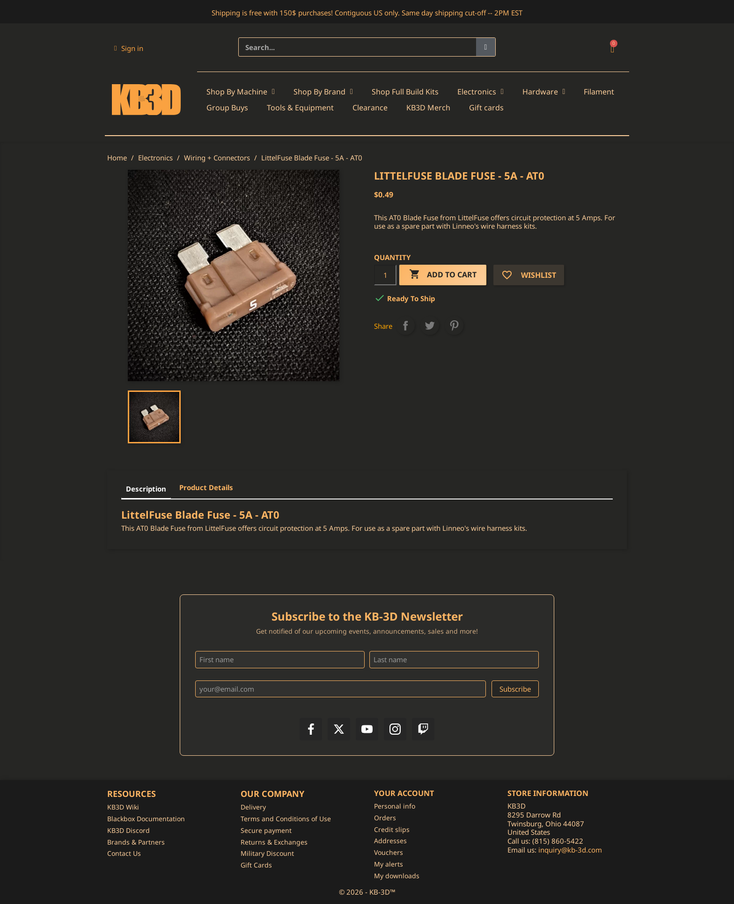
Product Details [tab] (206, 487)
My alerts (388, 864)
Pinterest (454, 325)
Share (405, 325)
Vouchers (388, 852)
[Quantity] (385, 275)
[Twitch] (423, 729)
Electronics (480, 92)
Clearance (370, 107)
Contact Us (124, 853)
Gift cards (486, 107)
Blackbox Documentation (146, 818)
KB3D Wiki (123, 807)
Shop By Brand (323, 92)
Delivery (253, 807)
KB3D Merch (428, 107)
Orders (385, 817)
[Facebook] (311, 729)
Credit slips (392, 829)
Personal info (394, 806)
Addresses (390, 840)
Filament (599, 92)
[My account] (129, 48)
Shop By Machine (240, 92)
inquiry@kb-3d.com (570, 849)
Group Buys (227, 107)
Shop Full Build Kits (405, 92)
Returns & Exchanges (274, 842)
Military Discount (267, 853)
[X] (339, 729)
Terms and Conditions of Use (286, 818)
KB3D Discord (128, 830)
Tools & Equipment (300, 107)
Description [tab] (146, 488)
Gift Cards (256, 865)
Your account (404, 793)
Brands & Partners (136, 842)
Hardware (543, 92)
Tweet (429, 325)
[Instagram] (395, 729)
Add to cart (443, 274)
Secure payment (266, 830)
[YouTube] (367, 729)
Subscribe (515, 689)
